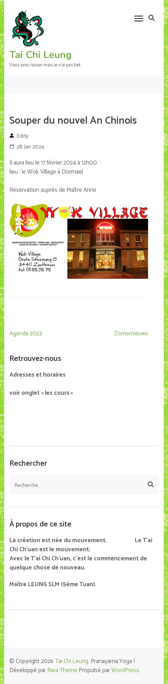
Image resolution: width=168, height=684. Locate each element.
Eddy (22, 136)
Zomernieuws (131, 334)
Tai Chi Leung (40, 54)
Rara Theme (62, 670)
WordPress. (125, 670)
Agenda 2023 (25, 334)
